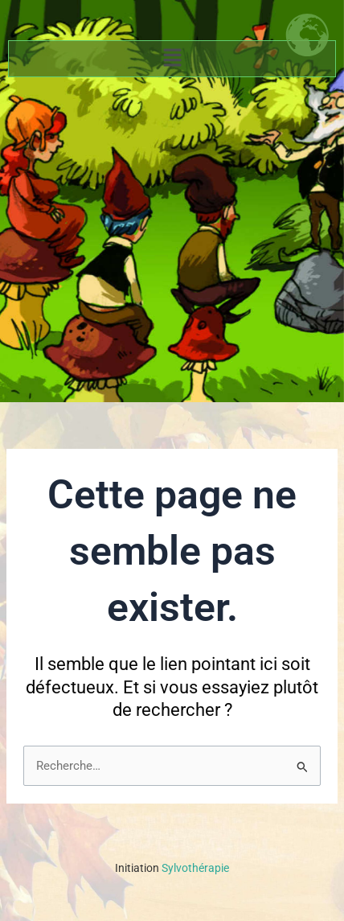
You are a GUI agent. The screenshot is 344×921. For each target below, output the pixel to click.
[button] (172, 58)
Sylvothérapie (172, 867)
